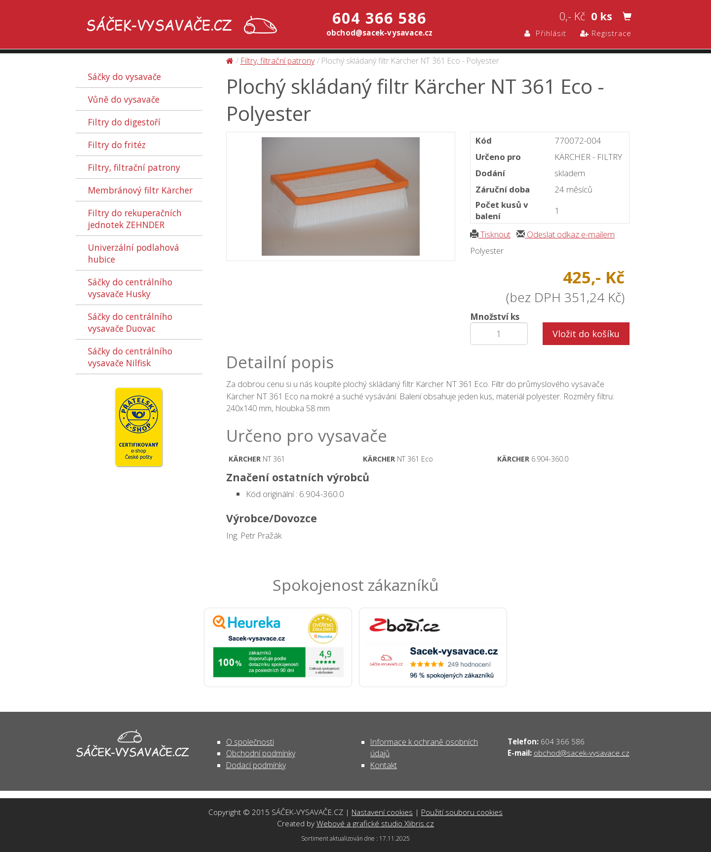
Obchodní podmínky (260, 753)
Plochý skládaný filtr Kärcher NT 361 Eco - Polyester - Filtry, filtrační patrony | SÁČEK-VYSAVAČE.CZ (179, 25)
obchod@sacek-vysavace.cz (582, 752)
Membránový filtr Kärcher (140, 190)
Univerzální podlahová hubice (133, 253)
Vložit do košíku (586, 334)
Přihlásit (545, 33)
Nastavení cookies (382, 812)
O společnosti (250, 741)
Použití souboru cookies (462, 812)
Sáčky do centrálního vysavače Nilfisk (130, 357)
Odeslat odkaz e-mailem (565, 234)
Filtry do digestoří (124, 122)
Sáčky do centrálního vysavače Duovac (130, 322)
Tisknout (490, 234)
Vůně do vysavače (123, 99)
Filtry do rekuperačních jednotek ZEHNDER (135, 219)
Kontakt (383, 765)
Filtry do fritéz (117, 145)
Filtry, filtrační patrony (134, 167)
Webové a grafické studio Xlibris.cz (375, 823)
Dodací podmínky (256, 765)
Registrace (606, 33)
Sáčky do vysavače (124, 76)
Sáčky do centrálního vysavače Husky (130, 288)
